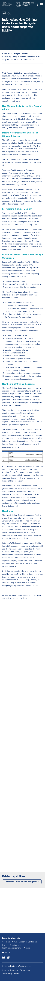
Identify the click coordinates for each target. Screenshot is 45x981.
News (14, 941)
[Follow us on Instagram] (8, 957)
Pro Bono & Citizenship (11, 947)
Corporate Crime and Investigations (22, 881)
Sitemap (17, 973)
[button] (36, 4)
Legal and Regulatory (10, 970)
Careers (22, 941)
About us (6, 941)
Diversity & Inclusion (10, 945)
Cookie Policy (7, 973)
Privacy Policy (25, 970)
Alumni (27, 947)
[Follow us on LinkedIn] (3, 957)
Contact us (32, 941)
